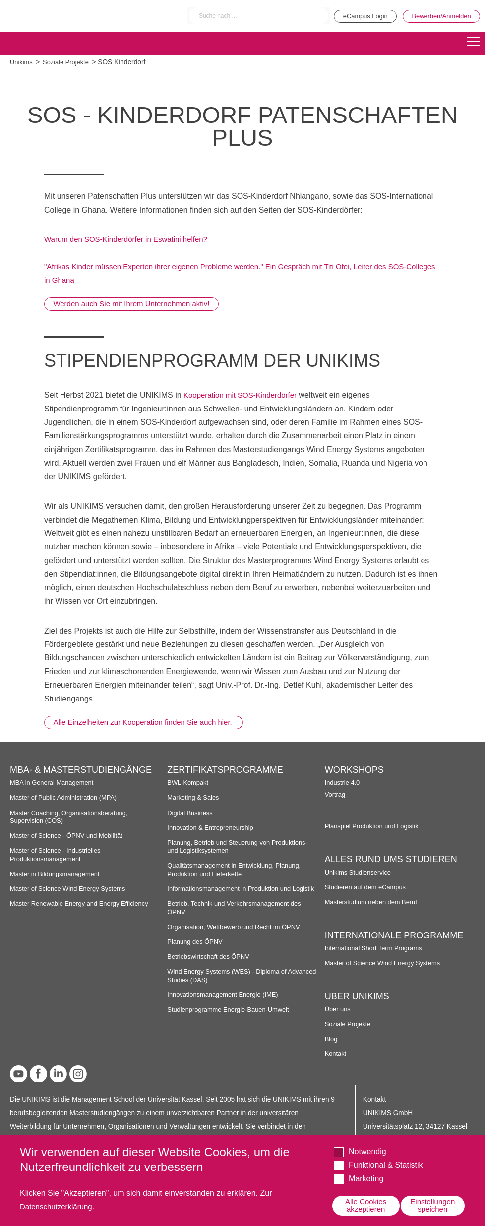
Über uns (339, 1009)
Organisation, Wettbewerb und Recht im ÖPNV (237, 934)
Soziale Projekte (68, 62)
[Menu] (473, 42)
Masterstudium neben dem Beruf (374, 902)
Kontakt (336, 1053)
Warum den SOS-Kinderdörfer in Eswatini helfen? (131, 239)
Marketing (366, 1177)
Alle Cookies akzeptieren (364, 1205)
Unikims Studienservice (360, 872)
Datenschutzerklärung (58, 1205)
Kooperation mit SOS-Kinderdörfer (243, 395)
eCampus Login (354, 15)
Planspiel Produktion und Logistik (375, 826)
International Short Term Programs (376, 948)
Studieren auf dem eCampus (368, 887)
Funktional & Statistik (386, 1164)
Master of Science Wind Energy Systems (71, 888)
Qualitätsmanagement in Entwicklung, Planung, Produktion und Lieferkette (238, 869)
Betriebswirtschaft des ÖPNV (211, 965)
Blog (331, 1039)
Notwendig (367, 1150)
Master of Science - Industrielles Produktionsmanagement (58, 854)
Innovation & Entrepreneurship (213, 827)
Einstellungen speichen (431, 1205)
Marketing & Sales (194, 798)
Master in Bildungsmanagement (58, 873)
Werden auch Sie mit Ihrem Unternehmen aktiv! (138, 303)
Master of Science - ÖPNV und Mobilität (70, 835)
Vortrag (336, 794)
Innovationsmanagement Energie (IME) (226, 1002)
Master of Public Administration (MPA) (67, 798)
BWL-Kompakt (189, 782)
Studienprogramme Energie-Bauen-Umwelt (232, 1017)
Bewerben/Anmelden (438, 15)
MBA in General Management (54, 782)
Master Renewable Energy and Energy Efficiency (84, 903)
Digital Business (191, 813)
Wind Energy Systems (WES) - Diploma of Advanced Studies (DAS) (231, 984)
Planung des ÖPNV (196, 949)
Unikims (22, 62)
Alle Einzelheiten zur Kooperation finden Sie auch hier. (151, 722)
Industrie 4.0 (343, 782)
